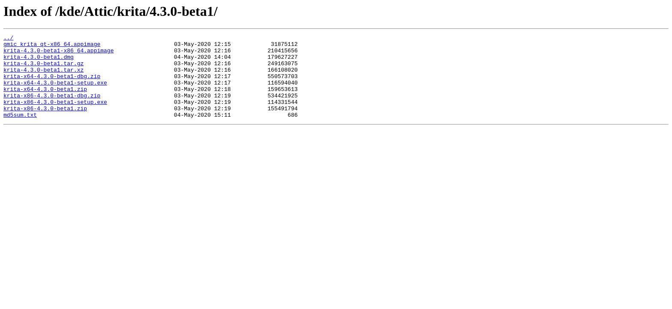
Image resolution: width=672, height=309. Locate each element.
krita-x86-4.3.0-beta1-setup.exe (55, 116)
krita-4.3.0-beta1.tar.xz (43, 77)
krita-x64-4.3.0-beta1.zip (45, 100)
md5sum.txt (20, 131)
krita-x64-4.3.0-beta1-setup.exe (55, 93)
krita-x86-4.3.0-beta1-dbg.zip (51, 108)
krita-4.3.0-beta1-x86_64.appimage (58, 54)
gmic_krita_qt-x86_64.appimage (51, 46)
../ (8, 38)
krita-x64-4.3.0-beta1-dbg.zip (51, 85)
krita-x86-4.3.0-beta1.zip (45, 123)
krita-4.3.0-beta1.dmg (38, 62)
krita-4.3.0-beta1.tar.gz (43, 69)
